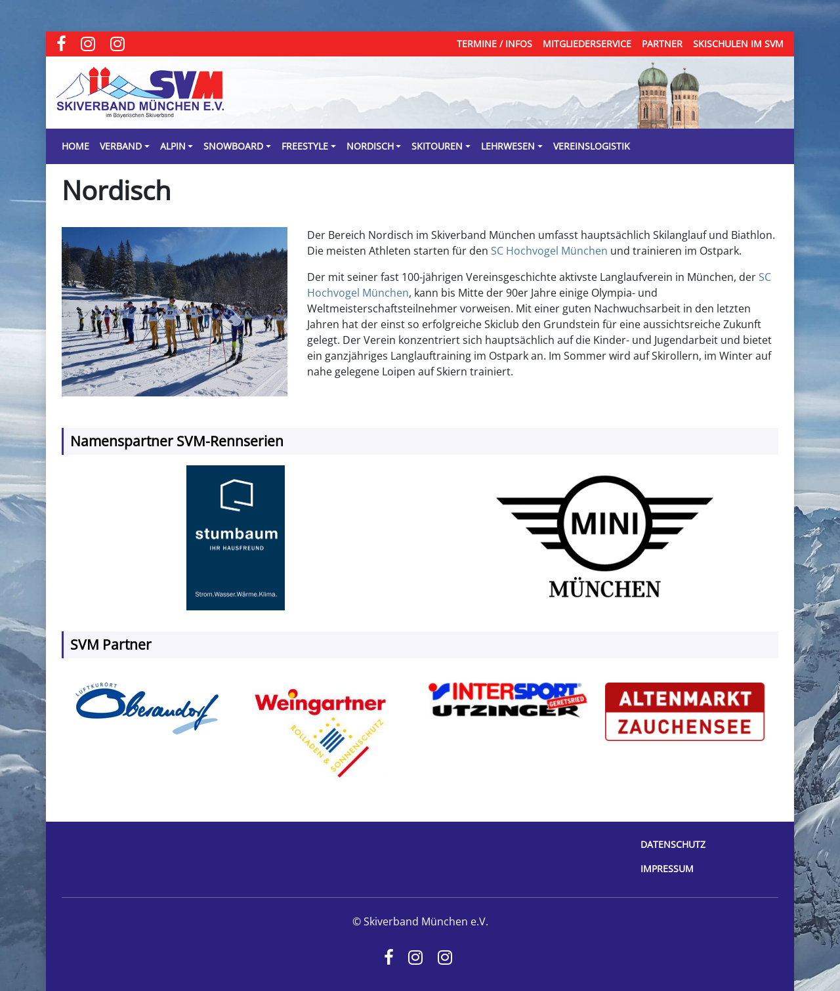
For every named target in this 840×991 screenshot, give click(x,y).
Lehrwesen (508, 146)
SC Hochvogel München (549, 250)
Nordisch (370, 146)
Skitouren (437, 146)
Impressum (667, 868)
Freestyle (305, 146)
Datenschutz (672, 844)
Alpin (173, 146)
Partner (662, 43)
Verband (121, 146)
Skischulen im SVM (738, 43)
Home (75, 146)
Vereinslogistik (591, 146)
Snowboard (233, 146)
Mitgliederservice (587, 43)
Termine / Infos (494, 43)
